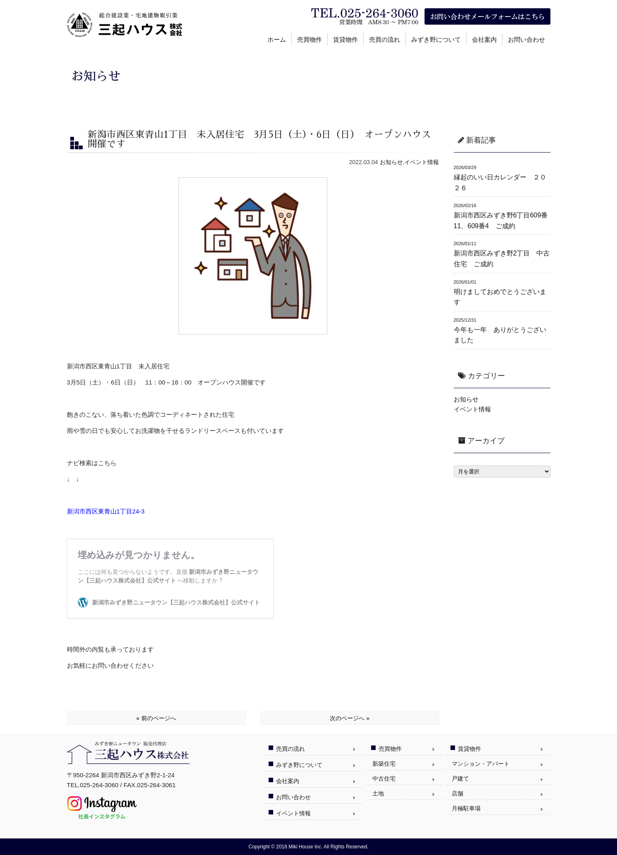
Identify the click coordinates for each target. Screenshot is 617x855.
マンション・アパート (481, 763)
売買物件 (309, 39)
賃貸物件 (345, 39)
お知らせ (391, 162)
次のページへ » (349, 718)
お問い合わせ (526, 39)
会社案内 (484, 39)
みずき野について (436, 39)
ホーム (276, 39)
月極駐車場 (466, 808)
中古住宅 (383, 778)
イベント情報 (421, 162)
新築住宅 (383, 763)
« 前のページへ (156, 718)
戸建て (460, 778)
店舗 (457, 793)
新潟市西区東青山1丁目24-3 (106, 511)
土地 (378, 793)
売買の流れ (384, 39)
